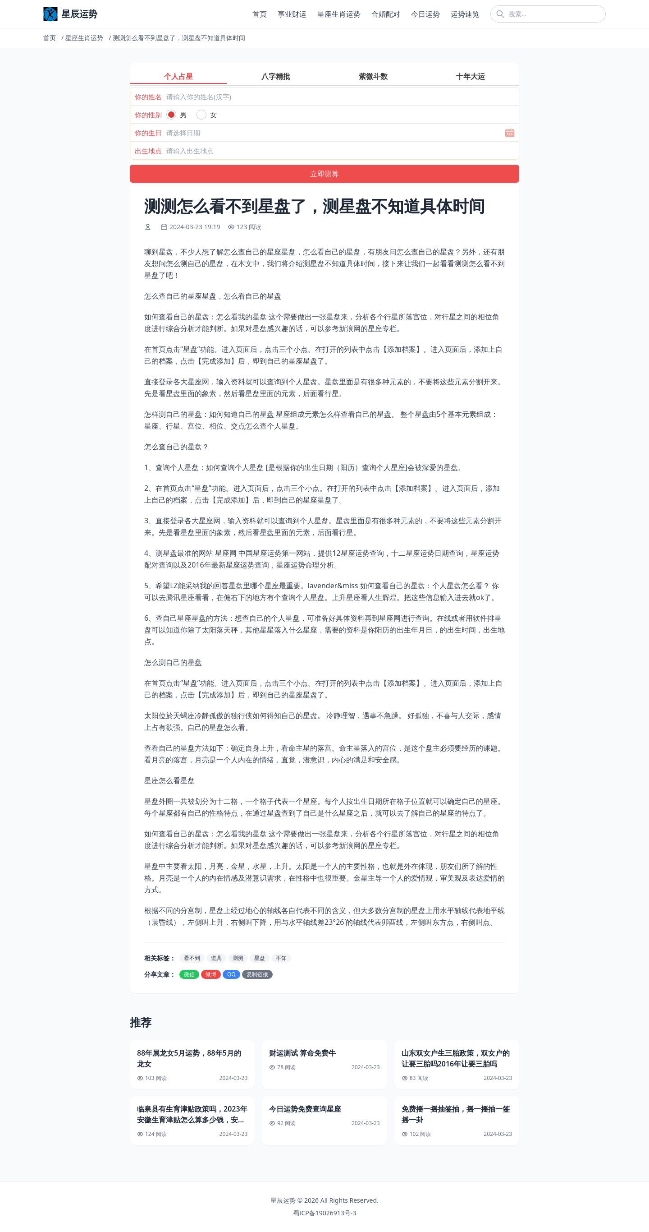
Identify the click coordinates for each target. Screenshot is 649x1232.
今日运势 (425, 14)
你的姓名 (148, 96)
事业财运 (292, 14)
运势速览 (465, 14)
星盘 (259, 958)
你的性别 (148, 114)
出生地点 (148, 150)
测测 (238, 958)
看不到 (192, 958)
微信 (189, 974)
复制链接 (257, 974)
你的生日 (148, 132)
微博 (211, 974)
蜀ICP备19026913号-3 (324, 1213)
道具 (216, 958)
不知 (281, 958)
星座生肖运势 (339, 14)
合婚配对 (385, 14)
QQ (231, 974)
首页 (259, 14)
